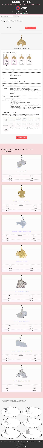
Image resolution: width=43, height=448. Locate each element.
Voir (6, 63)
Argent (11, 74)
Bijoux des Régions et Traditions (10, 400)
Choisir (12, 128)
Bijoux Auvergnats (22, 400)
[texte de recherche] (6, 16)
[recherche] (16, 16)
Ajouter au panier (30, 28)
